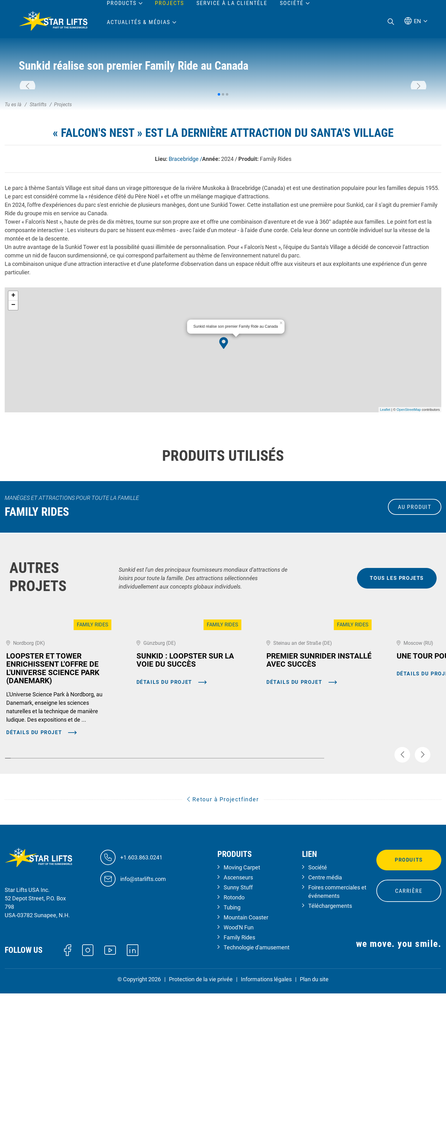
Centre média (325, 1030)
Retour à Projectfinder (223, 952)
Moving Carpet (242, 1020)
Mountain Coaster (246, 1070)
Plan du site (314, 1132)
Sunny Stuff (238, 1040)
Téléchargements (330, 1059)
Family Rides (239, 1090)
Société (317, 1020)
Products (121, 3)
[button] (27, 130)
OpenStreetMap (409, 498)
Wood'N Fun (239, 1080)
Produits (409, 1013)
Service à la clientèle (231, 3)
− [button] (13, 393)
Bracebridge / (185, 246)
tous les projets (397, 666)
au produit (414, 594)
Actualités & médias (138, 22)
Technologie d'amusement (257, 1100)
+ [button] (13, 383)
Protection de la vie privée (201, 1132)
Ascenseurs (238, 1030)
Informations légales (266, 1132)
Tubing (232, 1060)
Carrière (408, 1044)
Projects (169, 3)
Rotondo (234, 1050)
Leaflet (385, 498)
